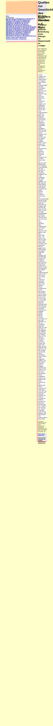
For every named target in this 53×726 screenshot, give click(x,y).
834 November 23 (10, 31)
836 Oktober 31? (10, 32)
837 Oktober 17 (19, 32)
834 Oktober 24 (10, 30)
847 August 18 (26, 35)
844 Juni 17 (19, 34)
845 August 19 (10, 35)
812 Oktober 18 (10, 25)
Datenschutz (41, 434)
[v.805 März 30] (25, 20)
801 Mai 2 (14, 19)
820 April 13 (26, 27)
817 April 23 (26, 26)
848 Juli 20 (33, 35)
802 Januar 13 (17, 20)
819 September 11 (17, 27)
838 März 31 (27, 32)
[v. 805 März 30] (19, 22)
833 (23, 29)
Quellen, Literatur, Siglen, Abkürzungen (16, 37)
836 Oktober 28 (26, 31)
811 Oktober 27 (24, 24)
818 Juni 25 (9, 27)
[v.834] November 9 (28, 30)
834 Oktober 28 (19, 30)
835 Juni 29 (19, 31)
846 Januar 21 (18, 35)
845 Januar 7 (26, 34)
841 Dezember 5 (25, 33)
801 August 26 (27, 19)
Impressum (41, 435)
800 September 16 (11, 18)
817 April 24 (33, 26)
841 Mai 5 (17, 33)
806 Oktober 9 (10, 23)
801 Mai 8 (20, 19)
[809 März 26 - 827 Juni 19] (21, 23)
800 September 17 (21, 18)
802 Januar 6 (9, 20)
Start (7, 16)
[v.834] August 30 (29, 29)
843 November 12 (10, 34)
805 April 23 (26, 22)
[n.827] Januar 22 (17, 29)
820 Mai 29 (32, 27)
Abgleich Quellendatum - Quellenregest (16, 38)
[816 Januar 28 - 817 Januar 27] (23, 25)
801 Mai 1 (8, 19)
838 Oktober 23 (10, 33)
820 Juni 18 (9, 29)
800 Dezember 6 (30, 18)
